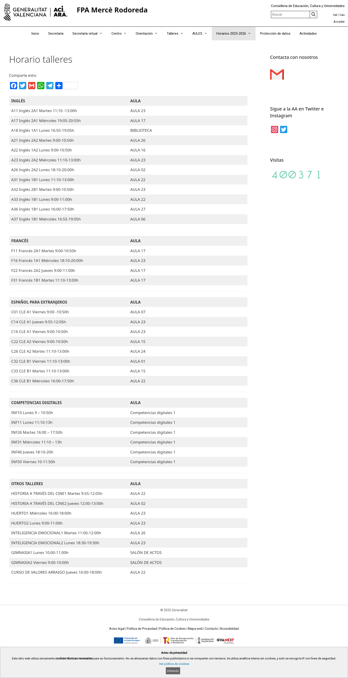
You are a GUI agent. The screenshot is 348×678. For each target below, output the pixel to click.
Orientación (149, 33)
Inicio (35, 33)
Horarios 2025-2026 (236, 33)
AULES (202, 33)
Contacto (211, 628)
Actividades (308, 33)
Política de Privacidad (142, 628)
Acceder (339, 21)
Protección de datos (275, 33)
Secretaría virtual (89, 33)
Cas (342, 15)
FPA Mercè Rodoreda (112, 9)
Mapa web (195, 628)
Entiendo (173, 671)
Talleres (177, 33)
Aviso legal (117, 628)
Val (335, 15)
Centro (121, 33)
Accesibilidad (229, 628)
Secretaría (55, 33)
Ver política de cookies (174, 664)
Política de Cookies (172, 628)
